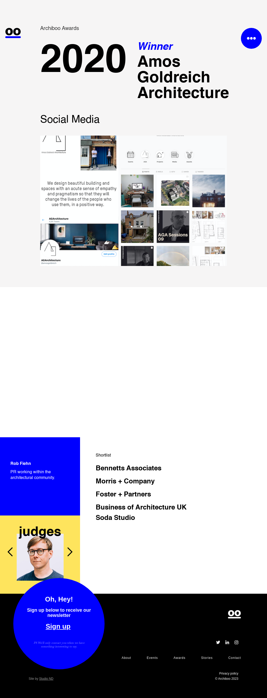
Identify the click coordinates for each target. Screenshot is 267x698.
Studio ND (46, 679)
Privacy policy (228, 673)
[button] (10, 515)
